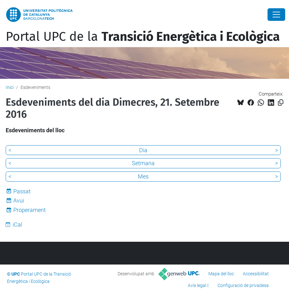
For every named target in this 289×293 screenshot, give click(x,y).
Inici (10, 87)
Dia (143, 150)
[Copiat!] (280, 102)
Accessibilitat (256, 273)
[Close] (276, 14)
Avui (18, 200)
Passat (22, 191)
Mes (143, 176)
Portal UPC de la (143, 36)
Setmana (143, 163)
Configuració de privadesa (243, 285)
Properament (29, 210)
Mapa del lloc (221, 273)
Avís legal (197, 285)
